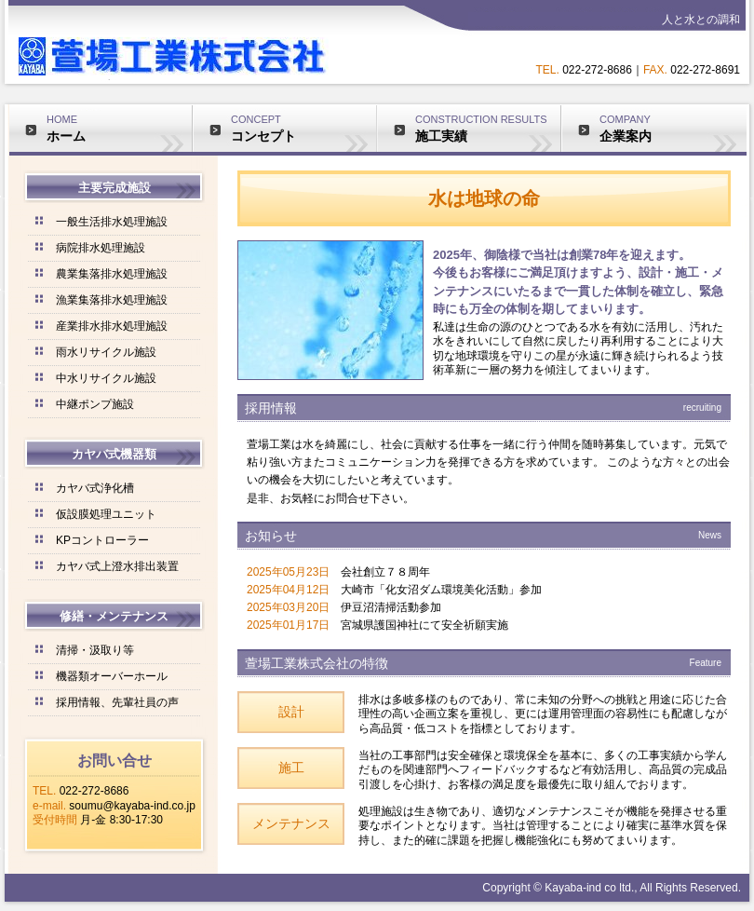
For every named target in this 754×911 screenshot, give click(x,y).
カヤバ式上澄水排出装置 (117, 566)
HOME (119, 128)
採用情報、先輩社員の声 (117, 702)
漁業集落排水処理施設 (112, 299)
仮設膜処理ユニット (106, 514)
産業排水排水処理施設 (112, 326)
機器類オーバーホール (112, 676)
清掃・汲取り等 (95, 650)
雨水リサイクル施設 (106, 352)
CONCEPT (303, 128)
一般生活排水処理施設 (112, 221)
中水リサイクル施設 (106, 378)
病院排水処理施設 (100, 247)
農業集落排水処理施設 (112, 273)
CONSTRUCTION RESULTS (487, 128)
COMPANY (673, 128)
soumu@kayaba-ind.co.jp (132, 805)
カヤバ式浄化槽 (95, 488)
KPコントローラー (102, 540)
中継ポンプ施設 (95, 404)
